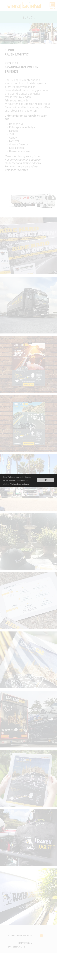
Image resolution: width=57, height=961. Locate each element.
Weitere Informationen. (19, 484)
